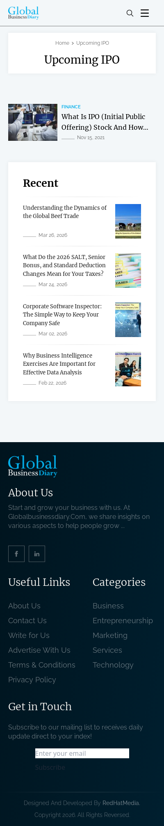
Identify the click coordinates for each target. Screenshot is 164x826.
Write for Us (29, 635)
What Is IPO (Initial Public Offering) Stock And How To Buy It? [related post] (103, 127)
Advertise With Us (39, 650)
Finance (71, 107)
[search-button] (130, 13)
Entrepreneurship (123, 620)
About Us (24, 605)
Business (108, 605)
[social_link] (16, 554)
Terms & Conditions (44, 665)
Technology (113, 665)
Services (107, 650)
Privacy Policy (32, 679)
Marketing (110, 635)
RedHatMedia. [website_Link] (121, 803)
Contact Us (27, 620)
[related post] (32, 122)
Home (62, 43)
